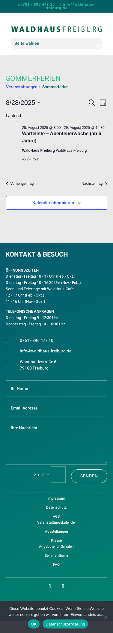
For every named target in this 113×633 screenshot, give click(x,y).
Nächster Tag (94, 183)
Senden (89, 476)
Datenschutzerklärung (65, 624)
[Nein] (106, 617)
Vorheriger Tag (20, 183)
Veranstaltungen (21, 87)
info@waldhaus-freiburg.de (45, 351)
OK (34, 624)
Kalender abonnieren (53, 202)
